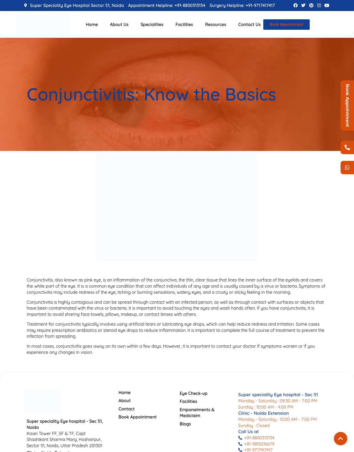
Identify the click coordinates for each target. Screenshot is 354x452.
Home (92, 24)
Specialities (152, 24)
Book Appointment (347, 105)
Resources (215, 24)
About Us (119, 24)
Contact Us (249, 24)
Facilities (184, 24)
